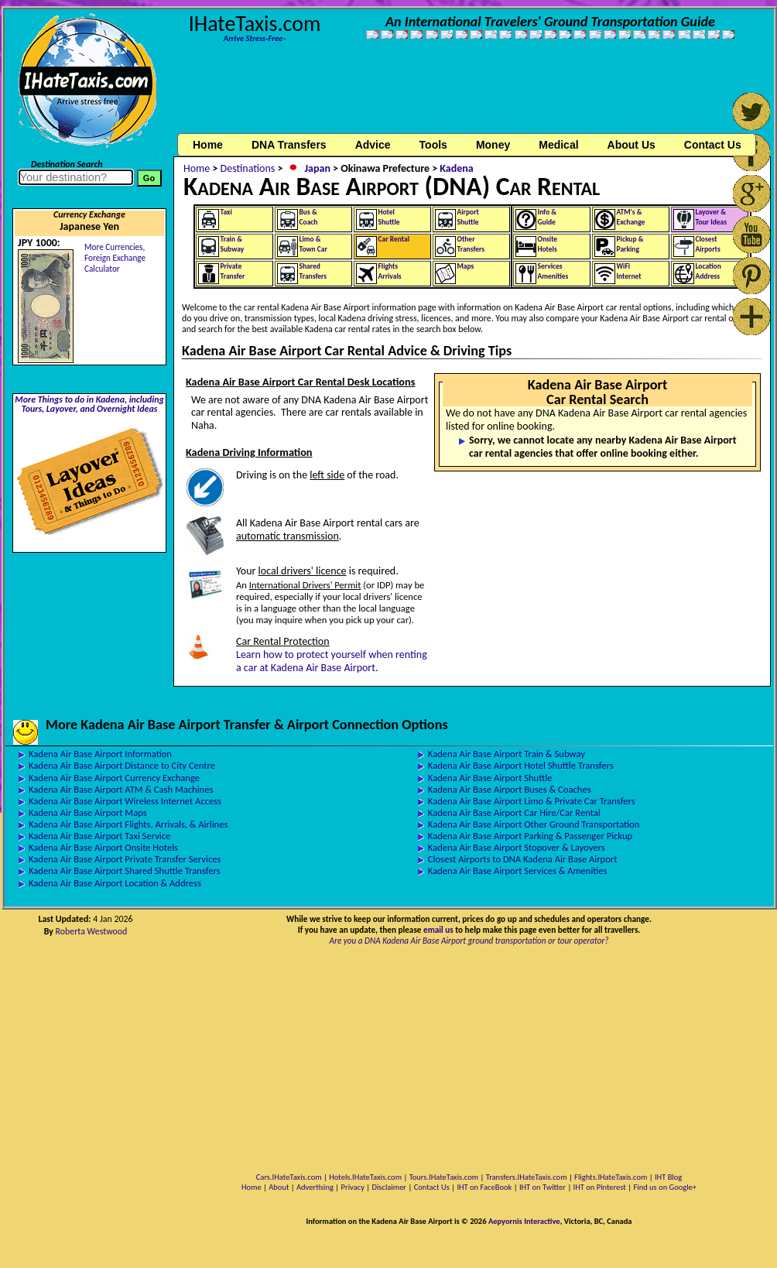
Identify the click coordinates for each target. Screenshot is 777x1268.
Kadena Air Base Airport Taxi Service (99, 835)
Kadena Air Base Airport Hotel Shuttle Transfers (521, 765)
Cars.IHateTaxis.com (289, 1177)
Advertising (315, 1187)
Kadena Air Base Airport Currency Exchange (114, 777)
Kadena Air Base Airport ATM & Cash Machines (121, 789)
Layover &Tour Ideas (711, 217)
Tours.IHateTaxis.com (443, 1177)
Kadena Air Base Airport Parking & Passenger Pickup (530, 835)
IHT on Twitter (542, 1187)
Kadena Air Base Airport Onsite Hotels (103, 847)
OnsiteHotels (548, 244)
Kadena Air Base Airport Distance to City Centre (122, 765)
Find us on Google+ (665, 1187)
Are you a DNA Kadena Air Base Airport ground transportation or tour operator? (469, 940)
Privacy (353, 1187)
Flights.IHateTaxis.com (610, 1177)
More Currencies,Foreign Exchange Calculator (114, 258)
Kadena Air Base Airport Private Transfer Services (125, 859)
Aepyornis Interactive (524, 1221)
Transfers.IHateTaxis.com (526, 1177)
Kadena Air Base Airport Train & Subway (506, 753)
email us (438, 929)
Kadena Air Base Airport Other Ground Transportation (533, 824)
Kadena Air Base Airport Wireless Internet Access (125, 801)
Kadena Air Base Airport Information (100, 753)
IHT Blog (668, 1177)
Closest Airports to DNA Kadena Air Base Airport (523, 859)
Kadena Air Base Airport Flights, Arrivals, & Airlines (128, 824)
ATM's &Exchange (631, 217)
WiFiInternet (629, 271)
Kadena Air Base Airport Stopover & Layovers (516, 847)
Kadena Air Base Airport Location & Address (115, 883)
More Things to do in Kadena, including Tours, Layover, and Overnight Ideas (89, 404)
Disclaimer (388, 1187)
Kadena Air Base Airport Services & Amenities (518, 870)
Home (208, 145)
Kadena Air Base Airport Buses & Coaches (509, 789)
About (279, 1187)
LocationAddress (708, 271)
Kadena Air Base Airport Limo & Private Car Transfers (531, 801)
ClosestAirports (708, 244)
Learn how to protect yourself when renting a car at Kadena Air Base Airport (331, 661)
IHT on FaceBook (484, 1187)
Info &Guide (547, 217)
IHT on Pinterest (599, 1187)
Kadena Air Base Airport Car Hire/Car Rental (514, 812)
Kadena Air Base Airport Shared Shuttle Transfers (125, 870)
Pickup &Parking (630, 244)
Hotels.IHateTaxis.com (365, 1177)
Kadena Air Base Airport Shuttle (490, 777)
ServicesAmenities (553, 271)
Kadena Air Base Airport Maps (88, 812)
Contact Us (432, 1187)
